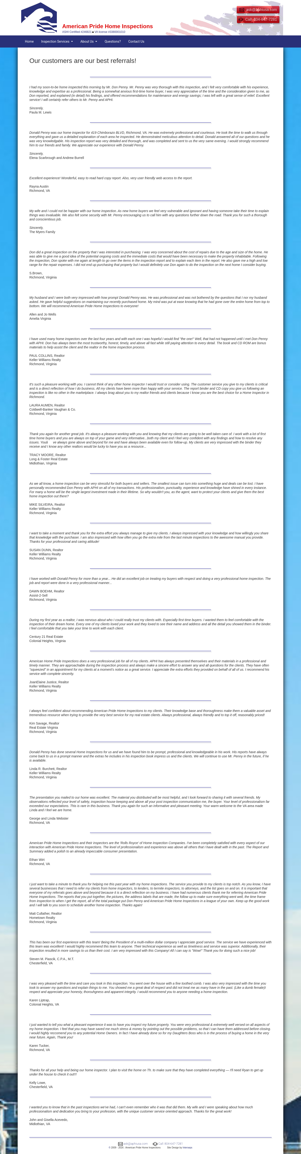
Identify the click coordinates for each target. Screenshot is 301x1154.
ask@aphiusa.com (135, 1143)
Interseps (187, 1147)
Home (29, 41)
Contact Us (136, 41)
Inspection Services (55, 41)
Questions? (113, 41)
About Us (87, 41)
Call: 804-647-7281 (170, 1143)
